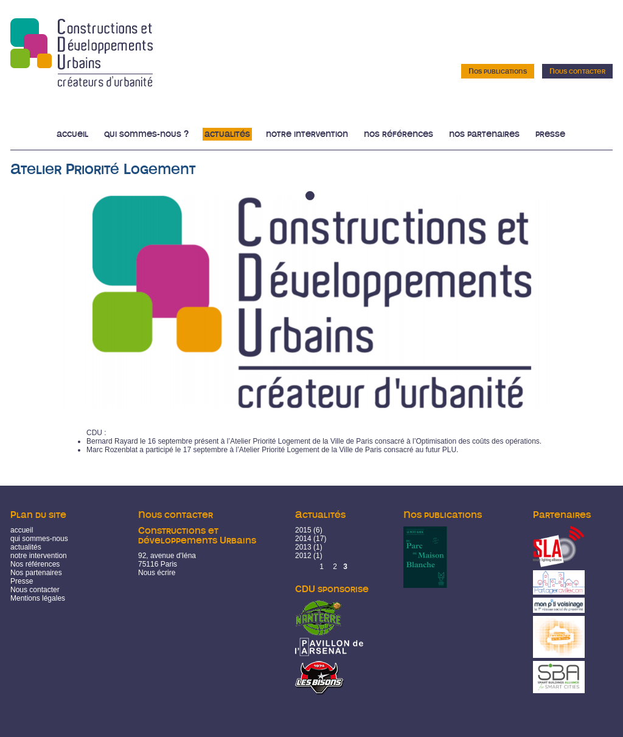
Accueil (72, 134)
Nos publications (497, 71)
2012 (303, 555)
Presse (550, 134)
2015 (303, 530)
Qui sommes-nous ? (146, 134)
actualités (25, 547)
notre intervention (38, 555)
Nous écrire (156, 572)
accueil (21, 530)
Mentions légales (37, 598)
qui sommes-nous (39, 538)
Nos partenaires (484, 134)
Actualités (227, 134)
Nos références (398, 134)
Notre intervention (307, 134)
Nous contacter (577, 71)
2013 (303, 547)
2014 (303, 538)
